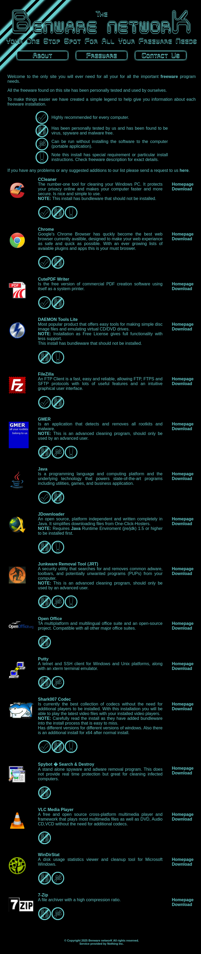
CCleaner (47, 179)
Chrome (46, 229)
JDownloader (51, 514)
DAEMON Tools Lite (58, 319)
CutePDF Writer (53, 279)
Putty (43, 659)
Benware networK (101, 940)
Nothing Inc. (115, 943)
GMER (44, 419)
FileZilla (46, 374)
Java (42, 469)
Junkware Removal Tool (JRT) (68, 564)
